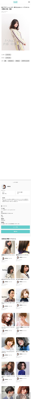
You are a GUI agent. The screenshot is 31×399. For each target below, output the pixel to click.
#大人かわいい (10, 60)
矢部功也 (8, 134)
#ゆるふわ (17, 60)
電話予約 (15, 179)
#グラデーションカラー (26, 60)
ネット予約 (15, 174)
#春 (5, 60)
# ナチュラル (8, 57)
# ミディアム (8, 54)
